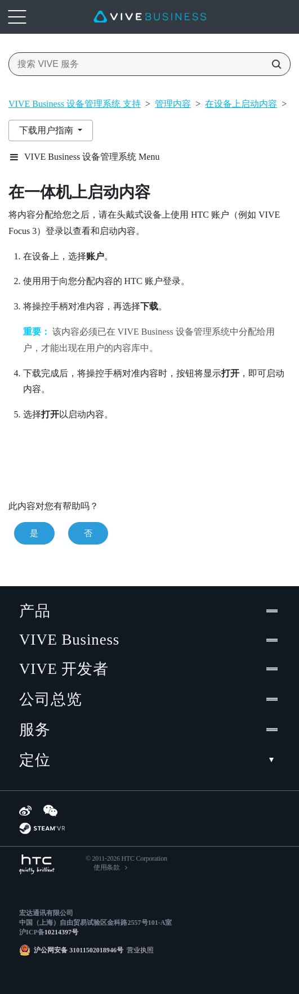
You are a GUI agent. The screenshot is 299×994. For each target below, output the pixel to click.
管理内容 (173, 104)
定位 (149, 760)
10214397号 (61, 932)
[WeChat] (50, 810)
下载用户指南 (47, 130)
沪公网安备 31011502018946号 (78, 950)
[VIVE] (149, 16)
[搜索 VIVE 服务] (273, 64)
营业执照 (138, 950)
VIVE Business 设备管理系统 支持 (74, 104)
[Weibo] (25, 810)
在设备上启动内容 (241, 104)
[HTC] (37, 864)
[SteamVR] (42, 828)
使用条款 (106, 867)
